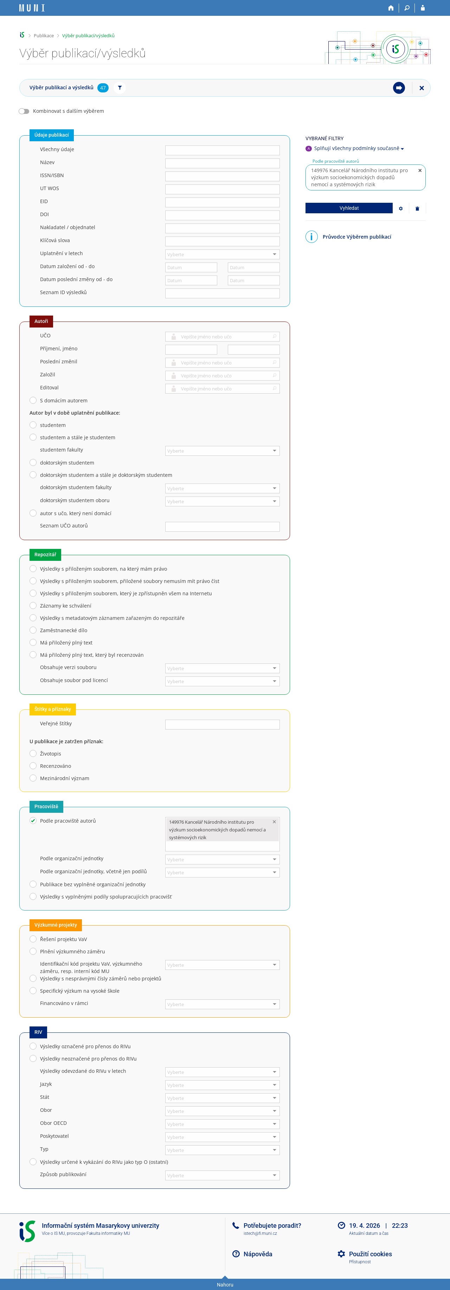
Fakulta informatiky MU (108, 1233)
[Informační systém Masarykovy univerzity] (32, 8)
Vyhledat (349, 208)
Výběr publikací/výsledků (88, 35)
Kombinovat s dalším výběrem (68, 111)
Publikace (44, 35)
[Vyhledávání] (407, 8)
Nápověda (258, 1254)
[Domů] (391, 8)
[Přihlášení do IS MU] (423, 8)
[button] (273, 337)
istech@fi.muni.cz (260, 1233)
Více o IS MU (53, 1233)
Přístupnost (360, 1261)
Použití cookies (370, 1254)
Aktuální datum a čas (368, 1233)
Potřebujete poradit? (272, 1225)
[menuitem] (399, 88)
